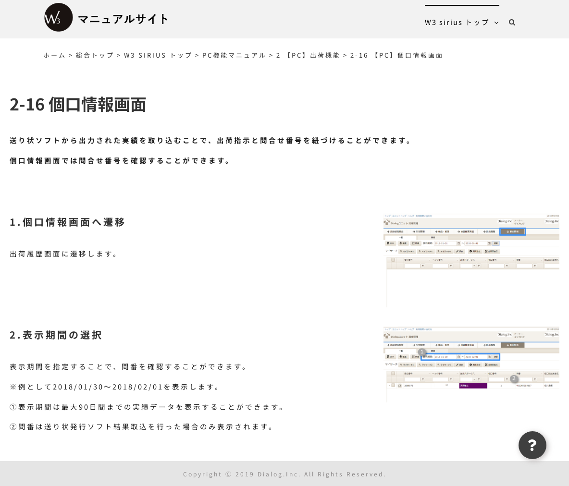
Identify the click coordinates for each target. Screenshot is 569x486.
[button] (512, 21)
